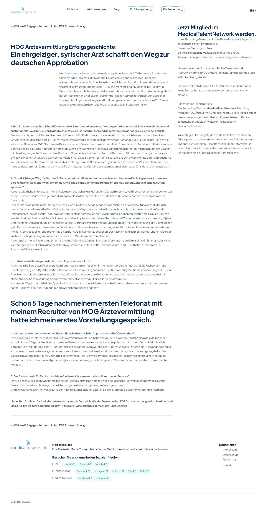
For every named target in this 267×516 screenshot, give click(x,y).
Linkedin (69, 470)
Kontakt (228, 471)
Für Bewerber (173, 9)
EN (253, 10)
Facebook (83, 477)
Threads (85, 470)
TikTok (144, 477)
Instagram (101, 477)
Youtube (101, 470)
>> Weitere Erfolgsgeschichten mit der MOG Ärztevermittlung (48, 26)
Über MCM (229, 466)
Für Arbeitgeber (140, 9)
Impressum (230, 456)
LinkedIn (118, 477)
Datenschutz (230, 461)
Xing (132, 477)
